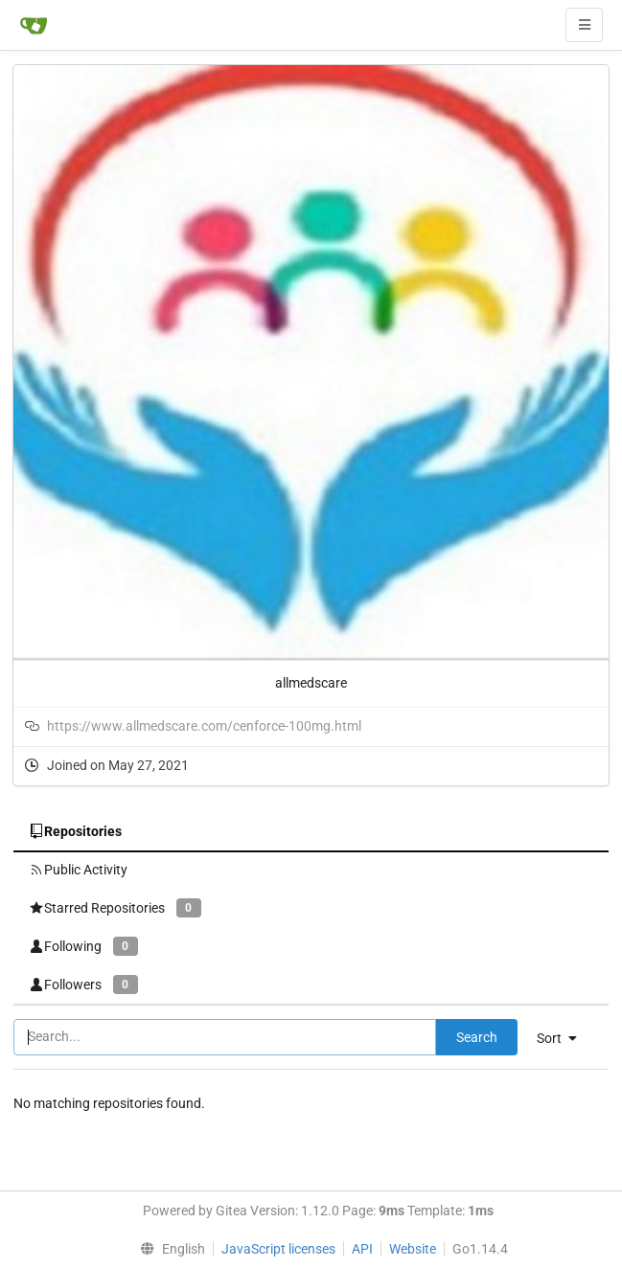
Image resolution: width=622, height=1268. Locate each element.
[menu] (564, 1038)
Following (83, 946)
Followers (83, 984)
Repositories (75, 831)
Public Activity (78, 869)
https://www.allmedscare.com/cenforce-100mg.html (204, 726)
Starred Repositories (115, 907)
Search (476, 1037)
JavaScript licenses (278, 1249)
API (362, 1249)
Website (412, 1249)
